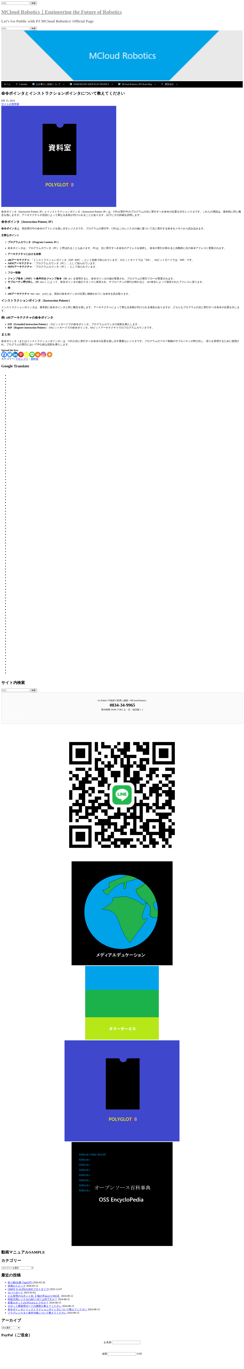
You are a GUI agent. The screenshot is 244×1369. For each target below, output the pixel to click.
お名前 (108, 1342)
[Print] (38, 354)
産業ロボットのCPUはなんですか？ (28, 1302)
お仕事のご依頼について (49, 84)
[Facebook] (4, 354)
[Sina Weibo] (26, 354)
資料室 (34, 359)
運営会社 (169, 84)
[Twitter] (9, 354)
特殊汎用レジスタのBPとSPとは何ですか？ (32, 1299)
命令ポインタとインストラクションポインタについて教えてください (47, 1309)
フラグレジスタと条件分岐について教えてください (37, 1312)
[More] (49, 354)
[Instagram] (43, 354)
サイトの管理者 (10, 104)
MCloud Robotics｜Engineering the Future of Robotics (61, 12)
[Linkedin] (15, 354)
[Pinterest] (21, 354)
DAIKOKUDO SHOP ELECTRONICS (91, 84)
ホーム (7, 84)
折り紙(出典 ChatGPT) (20, 1282)
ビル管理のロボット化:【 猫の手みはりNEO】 (34, 1296)
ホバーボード (15, 1292)
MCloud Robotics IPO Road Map (137, 84)
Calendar (21, 84)
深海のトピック (17, 1285)
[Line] (32, 354)
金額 (105, 1353)
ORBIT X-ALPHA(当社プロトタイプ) (28, 1289)
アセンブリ (21, 359)
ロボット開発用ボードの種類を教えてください (34, 1306)
